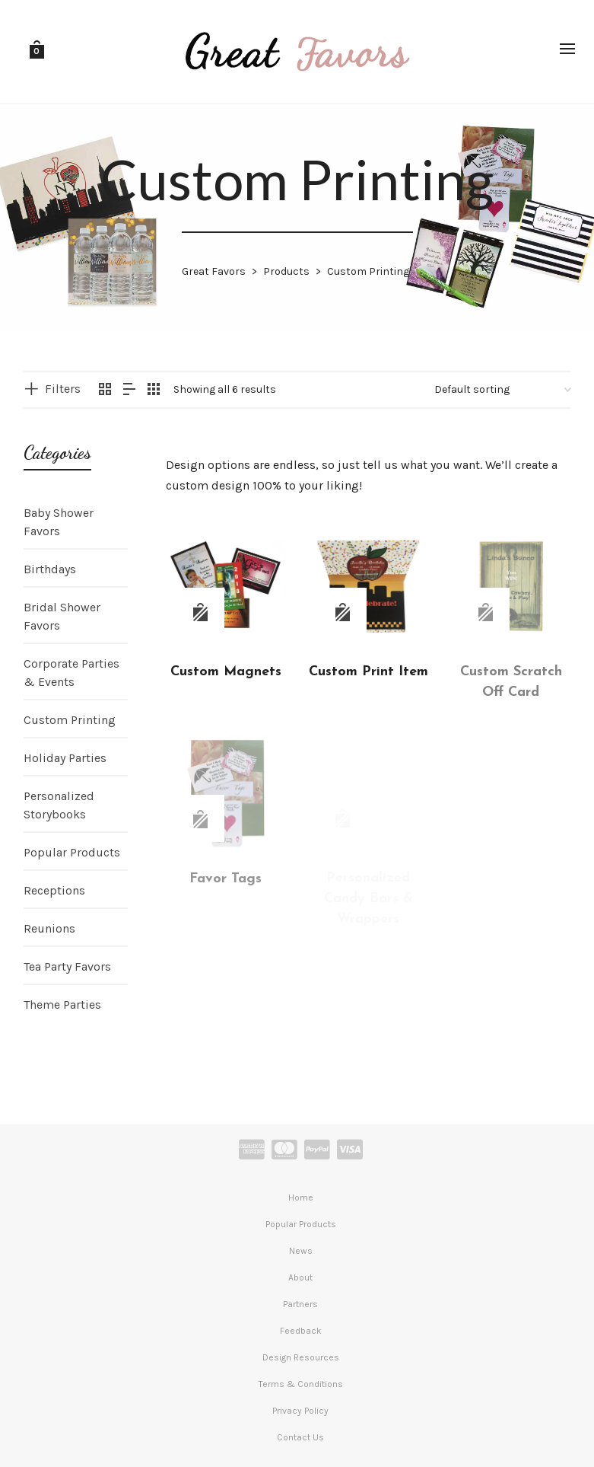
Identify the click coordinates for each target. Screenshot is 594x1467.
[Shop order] (502, 390)
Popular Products (72, 852)
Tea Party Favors (67, 966)
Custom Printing (70, 720)
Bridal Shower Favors (62, 616)
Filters (63, 388)
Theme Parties (62, 1004)
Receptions (54, 890)
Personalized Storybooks (59, 805)
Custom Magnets (225, 672)
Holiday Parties (65, 758)
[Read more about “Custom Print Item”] (343, 611)
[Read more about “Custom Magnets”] (200, 611)
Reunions (49, 928)
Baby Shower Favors (59, 521)
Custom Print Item (368, 672)
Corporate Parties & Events (71, 672)
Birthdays (50, 569)
